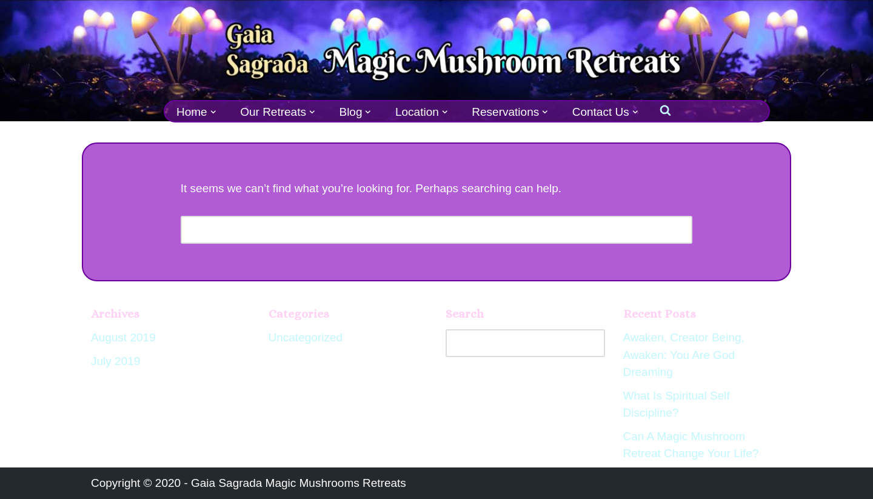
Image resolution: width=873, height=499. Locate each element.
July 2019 (115, 361)
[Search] (423, 230)
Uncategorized (306, 337)
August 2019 (123, 337)
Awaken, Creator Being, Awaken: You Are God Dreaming (683, 354)
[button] (213, 112)
